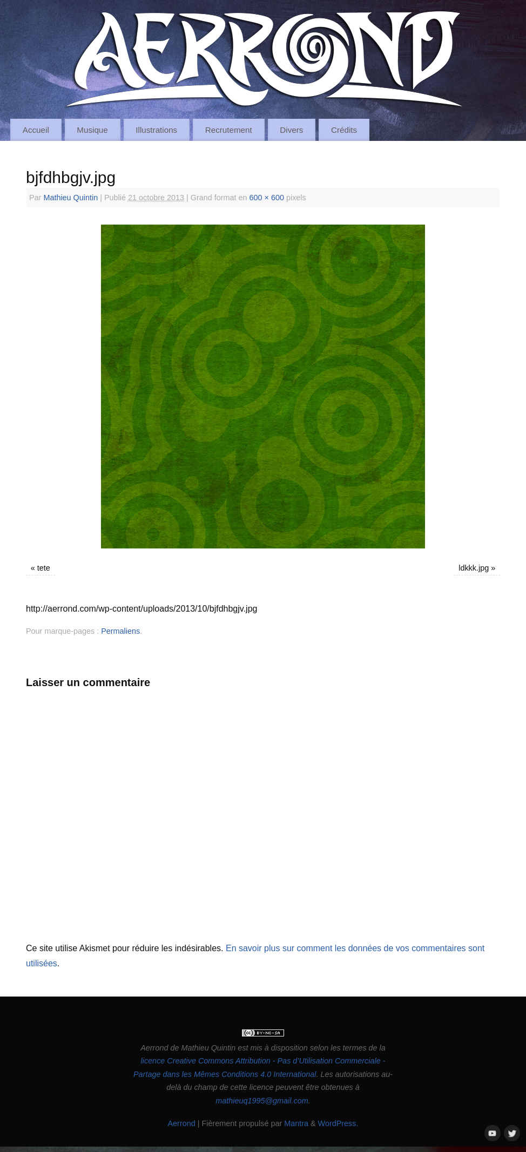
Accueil (36, 129)
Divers (291, 129)
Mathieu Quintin (70, 197)
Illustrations (156, 129)
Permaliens (120, 631)
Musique (92, 129)
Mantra (296, 1123)
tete (43, 568)
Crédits (344, 129)
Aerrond (181, 1123)
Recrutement (228, 129)
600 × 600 (266, 197)
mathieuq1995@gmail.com (261, 1100)
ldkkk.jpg (473, 568)
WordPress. (338, 1123)
